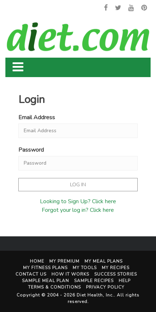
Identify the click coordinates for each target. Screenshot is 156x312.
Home (37, 261)
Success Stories (115, 274)
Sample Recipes (94, 281)
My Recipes (115, 268)
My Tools (85, 268)
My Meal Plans (103, 261)
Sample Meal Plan (45, 281)
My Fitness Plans (45, 268)
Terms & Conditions (54, 287)
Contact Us (30, 274)
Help (124, 281)
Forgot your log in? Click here (78, 210)
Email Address (36, 117)
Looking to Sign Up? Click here (78, 201)
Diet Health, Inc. (95, 295)
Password (31, 150)
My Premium (64, 261)
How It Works (70, 274)
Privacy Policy (105, 287)
